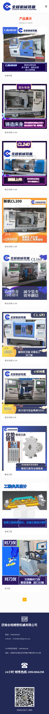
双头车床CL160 (11, 304)
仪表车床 (8, 76)
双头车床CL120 (11, 361)
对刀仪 (7, 588)
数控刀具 (8, 475)
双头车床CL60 (10, 417)
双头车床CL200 (11, 247)
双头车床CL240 (11, 190)
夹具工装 (8, 532)
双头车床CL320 (11, 133)
